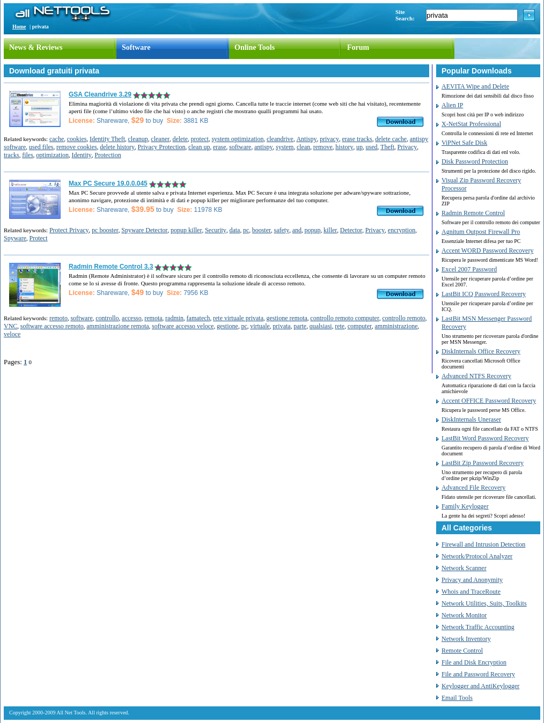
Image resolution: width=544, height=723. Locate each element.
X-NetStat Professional (471, 124)
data (234, 230)
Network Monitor (464, 615)
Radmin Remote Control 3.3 (111, 266)
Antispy (306, 139)
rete (339, 326)
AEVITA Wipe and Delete (475, 86)
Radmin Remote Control (473, 213)
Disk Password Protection (475, 161)
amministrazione (395, 326)
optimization (52, 155)
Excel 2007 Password (469, 269)
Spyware (15, 238)
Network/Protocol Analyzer (477, 556)
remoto (58, 318)
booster (261, 230)
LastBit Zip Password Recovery (483, 463)
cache (56, 139)
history (344, 147)
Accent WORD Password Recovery (487, 250)
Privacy (407, 147)
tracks (11, 155)
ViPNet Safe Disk (464, 142)
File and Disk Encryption (474, 662)
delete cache (391, 139)
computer (360, 326)
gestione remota (287, 318)
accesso (132, 318)
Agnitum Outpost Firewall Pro (481, 231)
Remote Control (462, 650)
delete (180, 139)
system (284, 147)
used (372, 147)
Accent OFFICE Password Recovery (489, 400)
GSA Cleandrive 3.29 (100, 94)
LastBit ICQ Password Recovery (484, 294)
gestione (227, 326)
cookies (77, 139)
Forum (358, 47)
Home (19, 26)
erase (219, 147)
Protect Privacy (69, 230)
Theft (387, 147)
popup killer (186, 230)
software (240, 147)
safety (282, 230)
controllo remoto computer (344, 318)
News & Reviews (36, 47)
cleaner (160, 139)
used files (41, 147)
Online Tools (254, 47)
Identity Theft (107, 139)
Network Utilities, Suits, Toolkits (484, 603)
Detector (351, 230)
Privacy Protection (162, 147)
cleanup (138, 139)
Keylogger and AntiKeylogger (480, 686)
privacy (329, 139)
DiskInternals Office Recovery (481, 351)
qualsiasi (321, 326)
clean (303, 147)
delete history (117, 147)
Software (136, 47)
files (27, 155)
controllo (107, 318)
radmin (174, 318)
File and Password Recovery (478, 674)
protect (200, 139)
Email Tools (457, 698)
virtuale (260, 326)
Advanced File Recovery (473, 487)
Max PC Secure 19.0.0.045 (108, 183)
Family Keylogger (465, 506)
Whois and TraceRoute (471, 591)
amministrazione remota (117, 326)
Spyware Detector (144, 230)
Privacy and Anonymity (472, 580)
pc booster (105, 230)
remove (323, 147)
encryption (401, 230)
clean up (199, 147)
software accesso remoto (52, 326)
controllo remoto (403, 318)
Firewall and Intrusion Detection (483, 544)
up (359, 147)
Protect (39, 238)
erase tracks (357, 139)
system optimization (237, 139)
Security (215, 230)
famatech (198, 318)
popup (313, 230)
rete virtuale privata (238, 318)
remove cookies (76, 147)
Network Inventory (466, 639)
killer (330, 230)
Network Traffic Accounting (478, 627)
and (297, 230)
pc (246, 230)
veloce (12, 334)
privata (281, 326)
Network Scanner (464, 568)
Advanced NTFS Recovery (476, 376)
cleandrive (280, 139)
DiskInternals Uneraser (471, 419)
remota (153, 318)
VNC (10, 326)
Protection (107, 155)
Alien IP (452, 105)
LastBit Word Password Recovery (485, 438)
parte (299, 326)
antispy (263, 147)
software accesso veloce (183, 326)
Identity (81, 155)
